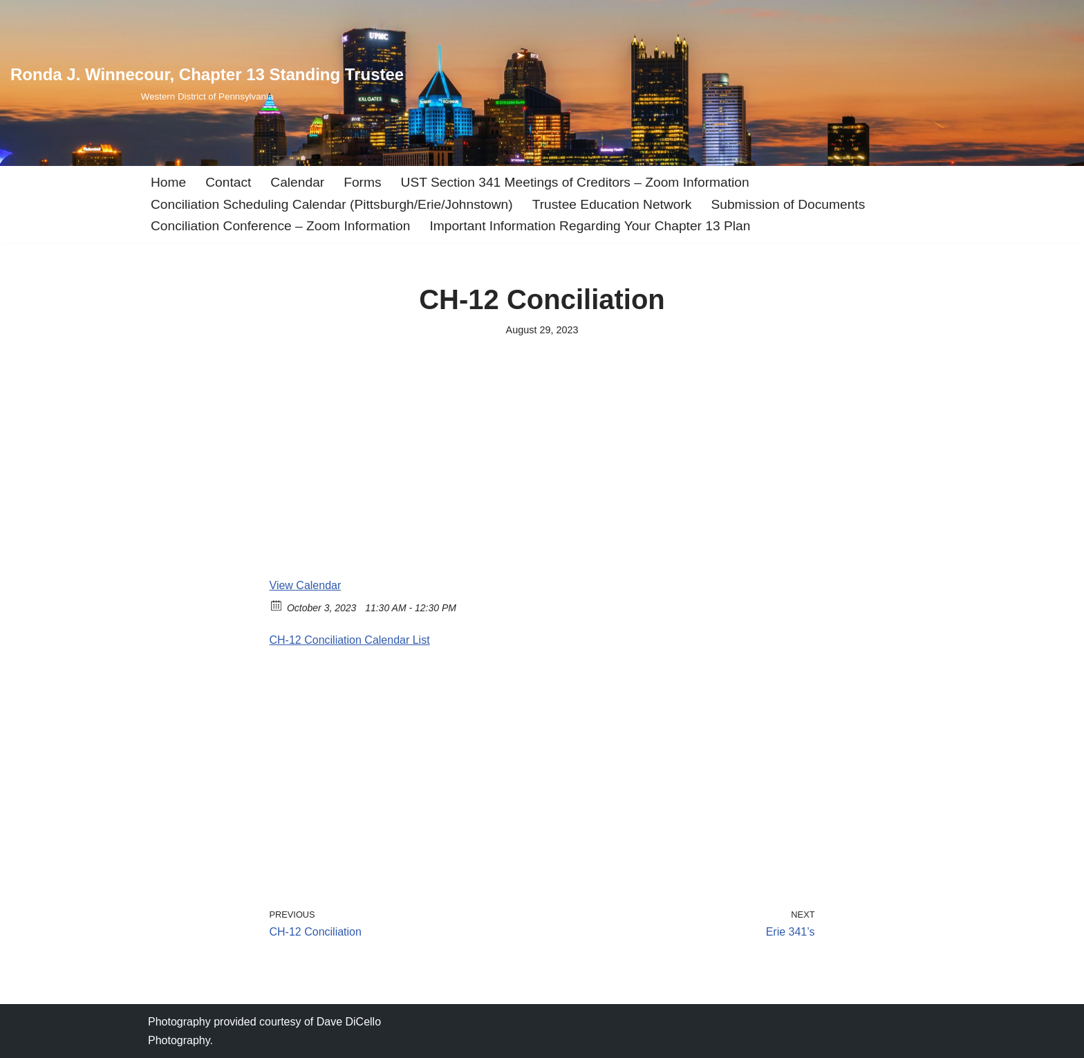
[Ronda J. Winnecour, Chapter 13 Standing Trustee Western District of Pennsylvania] (207, 82)
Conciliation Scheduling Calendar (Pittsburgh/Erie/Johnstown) (332, 204)
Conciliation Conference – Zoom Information (280, 226)
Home (168, 182)
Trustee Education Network (612, 204)
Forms (362, 182)
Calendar (297, 182)
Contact (228, 182)
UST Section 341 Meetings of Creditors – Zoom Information (575, 182)
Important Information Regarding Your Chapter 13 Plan (589, 226)
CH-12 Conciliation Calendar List (350, 640)
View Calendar (306, 585)
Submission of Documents (788, 204)
